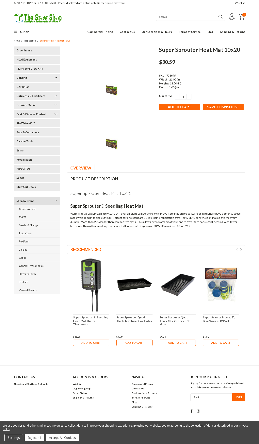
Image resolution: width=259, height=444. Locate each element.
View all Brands (28, 290)
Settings (14, 437)
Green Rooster (27, 209)
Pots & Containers (27, 132)
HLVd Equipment (26, 59)
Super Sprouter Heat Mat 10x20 (55, 41)
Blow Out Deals (26, 186)
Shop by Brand (25, 201)
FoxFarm (24, 241)
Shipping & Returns (232, 31)
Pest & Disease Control (31, 114)
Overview (80, 168)
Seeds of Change (28, 225)
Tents (20, 150)
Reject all (34, 437)
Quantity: (165, 96)
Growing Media (25, 105)
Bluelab (23, 249)
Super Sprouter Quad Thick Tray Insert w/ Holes (134, 319)
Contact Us (127, 31)
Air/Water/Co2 (25, 123)
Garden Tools (24, 141)
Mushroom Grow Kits (29, 68)
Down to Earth (27, 273)
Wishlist (240, 3)
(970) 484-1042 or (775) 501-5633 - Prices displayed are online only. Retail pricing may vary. (69, 3)
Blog (210, 31)
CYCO (22, 217)
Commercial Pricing (100, 31)
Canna (22, 257)
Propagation (30, 41)
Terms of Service (190, 31)
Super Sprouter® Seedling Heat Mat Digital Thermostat (90, 321)
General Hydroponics (31, 265)
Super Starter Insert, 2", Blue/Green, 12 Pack (219, 319)
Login (76, 388)
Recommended (85, 249)
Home (17, 41)
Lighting (21, 77)
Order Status (80, 393)
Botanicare (25, 233)
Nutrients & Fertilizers (30, 96)
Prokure (23, 282)
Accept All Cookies (62, 437)
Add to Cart (91, 342)
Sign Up (86, 388)
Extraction (22, 86)
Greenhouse (24, 50)
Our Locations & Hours (157, 31)
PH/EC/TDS (23, 168)
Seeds (20, 177)
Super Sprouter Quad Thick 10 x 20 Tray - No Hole (175, 321)
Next (241, 249)
